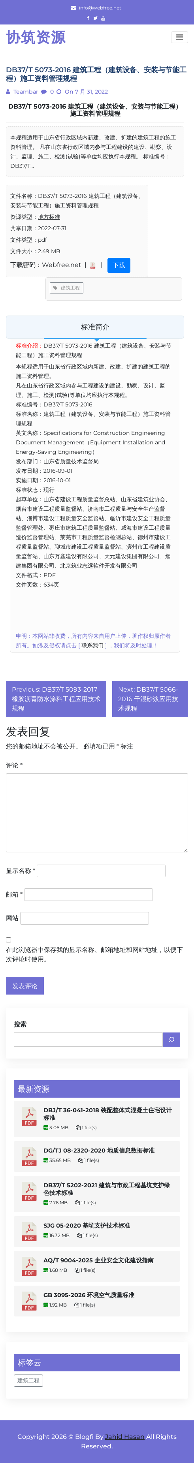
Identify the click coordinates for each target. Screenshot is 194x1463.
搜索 (20, 1024)
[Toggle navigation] (179, 37)
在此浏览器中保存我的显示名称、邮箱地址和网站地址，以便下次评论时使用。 (94, 954)
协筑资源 (36, 37)
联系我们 (92, 645)
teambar (25, 91)
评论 (14, 765)
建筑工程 (66, 288)
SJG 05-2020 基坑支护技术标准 (86, 1225)
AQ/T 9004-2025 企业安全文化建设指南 (98, 1260)
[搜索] (171, 1039)
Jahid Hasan (125, 1436)
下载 (119, 265)
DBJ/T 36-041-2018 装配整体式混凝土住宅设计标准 (107, 1114)
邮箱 (14, 894)
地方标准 (49, 216)
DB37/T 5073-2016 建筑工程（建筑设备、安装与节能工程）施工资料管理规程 (95, 110)
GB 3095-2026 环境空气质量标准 (88, 1295)
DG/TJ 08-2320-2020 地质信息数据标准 (98, 1150)
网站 (12, 918)
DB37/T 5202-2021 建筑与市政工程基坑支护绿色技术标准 (106, 1189)
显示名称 (20, 870)
